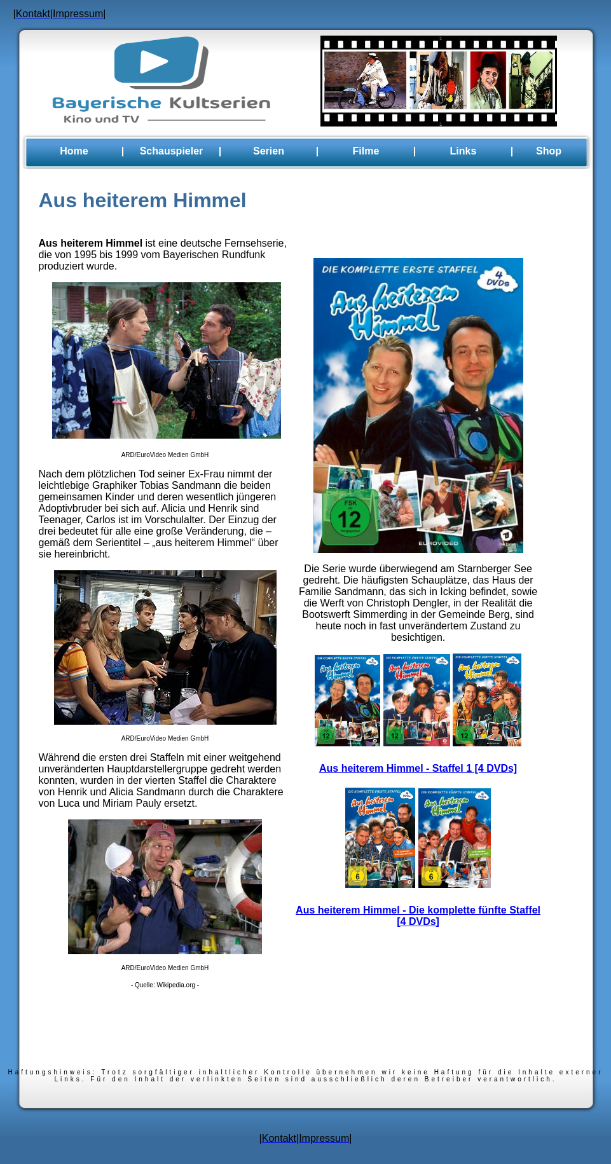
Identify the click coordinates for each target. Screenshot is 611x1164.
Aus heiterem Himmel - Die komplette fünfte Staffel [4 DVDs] (418, 916)
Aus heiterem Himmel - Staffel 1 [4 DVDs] (418, 768)
